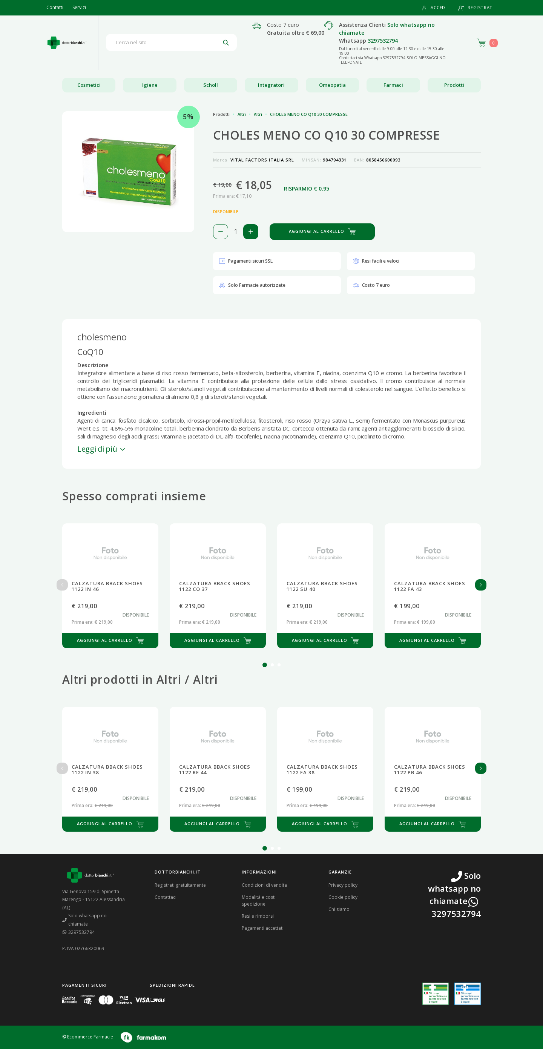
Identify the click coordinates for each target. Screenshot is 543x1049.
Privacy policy (342, 885)
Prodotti (454, 85)
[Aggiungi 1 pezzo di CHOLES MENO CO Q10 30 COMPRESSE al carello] (250, 231)
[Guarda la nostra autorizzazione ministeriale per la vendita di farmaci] (435, 994)
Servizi (79, 7)
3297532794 (383, 40)
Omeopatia (332, 85)
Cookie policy (342, 897)
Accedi (434, 8)
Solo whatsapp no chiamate (84, 919)
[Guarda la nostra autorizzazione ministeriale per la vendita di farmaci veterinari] (467, 993)
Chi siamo (339, 909)
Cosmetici (89, 85)
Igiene (150, 85)
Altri (242, 114)
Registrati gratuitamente (180, 885)
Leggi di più (101, 449)
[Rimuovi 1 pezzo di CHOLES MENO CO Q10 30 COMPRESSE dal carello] (220, 231)
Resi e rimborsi (258, 916)
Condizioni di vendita (264, 885)
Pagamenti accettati (263, 928)
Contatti (54, 7)
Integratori (271, 85)
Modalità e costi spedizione (259, 900)
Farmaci (393, 85)
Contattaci (165, 897)
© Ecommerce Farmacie (87, 1037)
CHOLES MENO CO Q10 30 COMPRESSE (309, 114)
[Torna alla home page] (66, 42)
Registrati (476, 8)
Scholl (210, 85)
